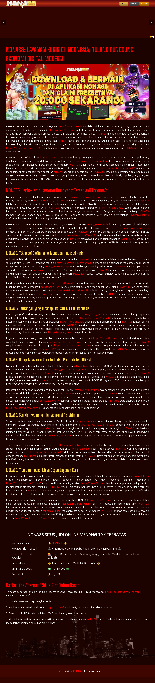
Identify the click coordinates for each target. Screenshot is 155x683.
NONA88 (101, 137)
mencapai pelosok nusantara (91, 165)
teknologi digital (52, 514)
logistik (63, 144)
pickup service (64, 397)
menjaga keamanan (86, 425)
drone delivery (141, 480)
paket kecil (90, 141)
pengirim (75, 242)
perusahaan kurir (50, 290)
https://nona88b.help (99, 228)
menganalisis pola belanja (77, 507)
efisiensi (58, 175)
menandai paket (81, 452)
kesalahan (39, 273)
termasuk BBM (47, 353)
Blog (112, 5)
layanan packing (139, 218)
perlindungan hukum (60, 439)
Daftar (141, 5)
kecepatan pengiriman (60, 336)
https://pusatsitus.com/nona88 (23, 151)
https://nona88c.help (61, 133)
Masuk (126, 5)
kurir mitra (30, 459)
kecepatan (143, 204)
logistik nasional (49, 161)
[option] (151, 40)
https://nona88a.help (62, 287)
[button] (3, 26)
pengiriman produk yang (134, 231)
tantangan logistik (91, 318)
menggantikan (45, 297)
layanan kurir (86, 263)
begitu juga (79, 277)
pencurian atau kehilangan (65, 345)
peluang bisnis (81, 369)
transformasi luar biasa (72, 130)
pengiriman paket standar (86, 200)
